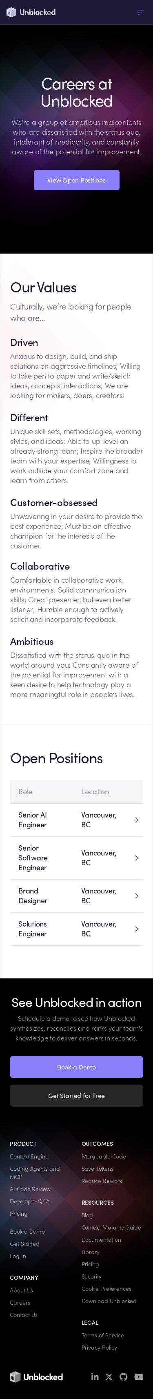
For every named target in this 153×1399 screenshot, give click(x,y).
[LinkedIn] (95, 1377)
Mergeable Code (104, 1156)
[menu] (140, 12)
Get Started (25, 1244)
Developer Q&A (30, 1201)
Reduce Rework (102, 1181)
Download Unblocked (109, 1301)
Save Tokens (97, 1168)
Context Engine (29, 1156)
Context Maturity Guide (112, 1227)
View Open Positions (76, 180)
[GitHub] (123, 1377)
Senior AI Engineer (32, 819)
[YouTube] (139, 1377)
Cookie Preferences (106, 1288)
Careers (20, 1302)
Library (91, 1252)
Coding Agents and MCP (35, 1173)
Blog (87, 1215)
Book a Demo (76, 1067)
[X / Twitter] (109, 1377)
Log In (18, 1256)
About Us (21, 1290)
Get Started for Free (76, 1096)
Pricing (19, 1213)
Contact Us (24, 1315)
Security (92, 1276)
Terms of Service (103, 1335)
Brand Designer (32, 895)
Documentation (101, 1239)
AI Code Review (30, 1189)
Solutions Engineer (32, 928)
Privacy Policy (99, 1347)
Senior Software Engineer (33, 857)
